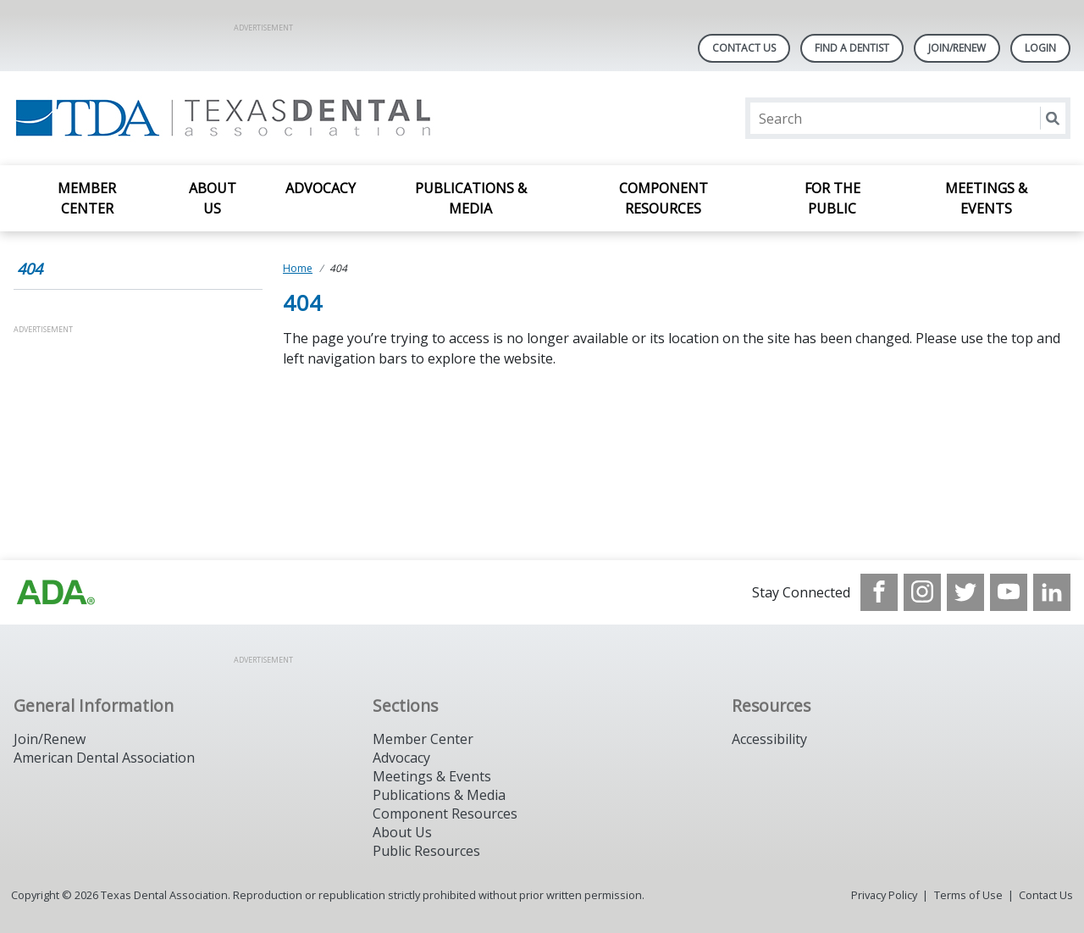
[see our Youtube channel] (1008, 592)
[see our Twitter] (965, 592)
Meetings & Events (986, 198)
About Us (212, 198)
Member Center (87, 198)
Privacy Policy (884, 894)
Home (297, 268)
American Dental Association (104, 757)
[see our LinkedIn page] (1051, 592)
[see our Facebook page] (879, 592)
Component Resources (663, 198)
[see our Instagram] (922, 592)
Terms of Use (968, 894)
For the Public (832, 198)
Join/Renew (957, 48)
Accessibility (769, 739)
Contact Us (744, 48)
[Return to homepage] (232, 118)
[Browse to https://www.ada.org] (56, 592)
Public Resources (426, 850)
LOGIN (1040, 48)
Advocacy (320, 188)
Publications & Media (471, 198)
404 (29, 268)
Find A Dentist (852, 48)
